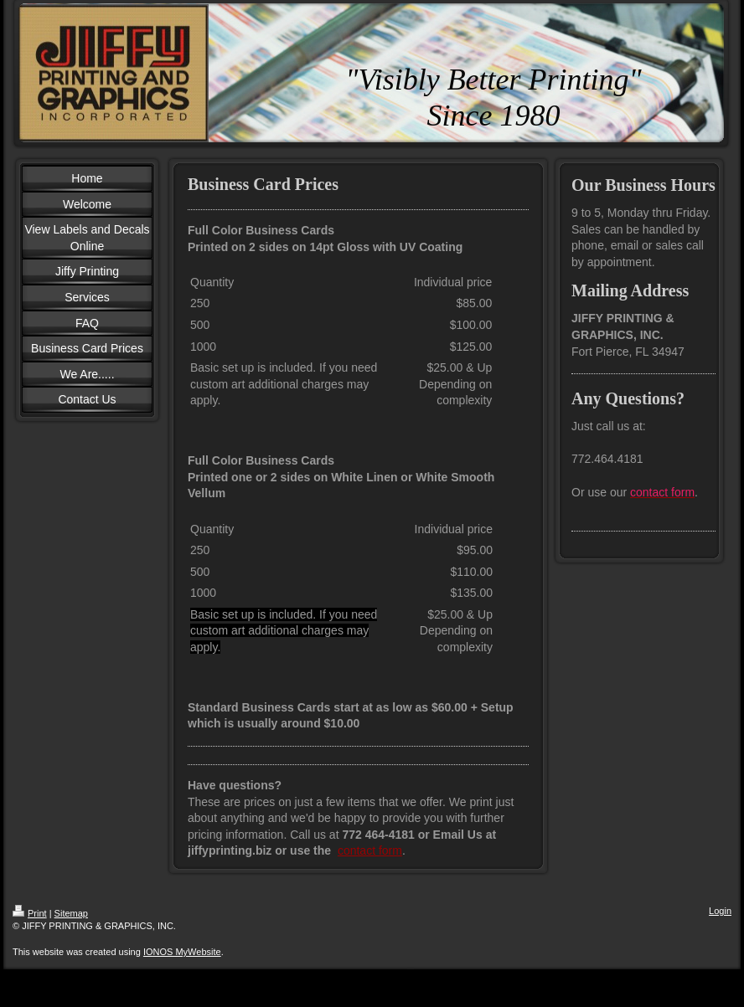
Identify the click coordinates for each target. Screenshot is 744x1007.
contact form (370, 850)
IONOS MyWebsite (182, 952)
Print (30, 913)
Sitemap (71, 913)
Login (720, 911)
